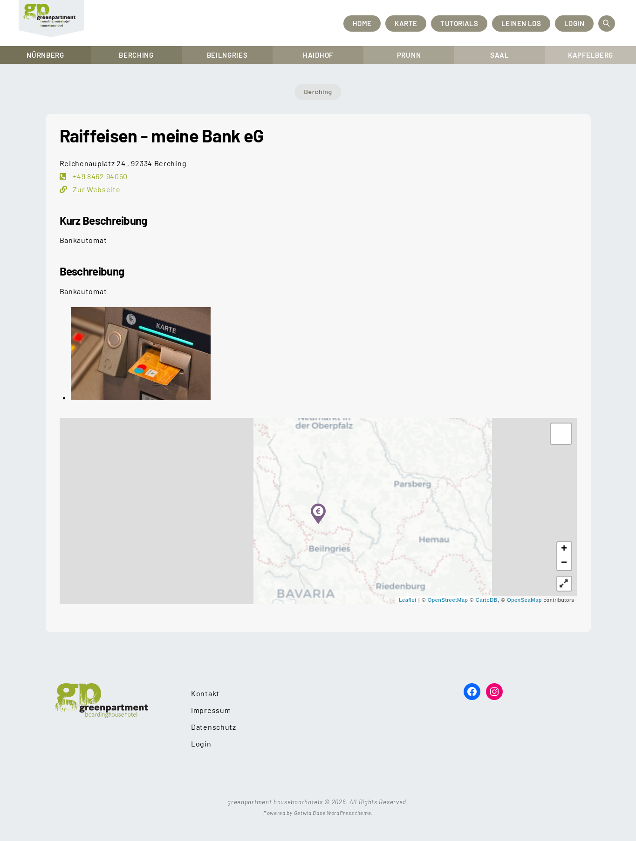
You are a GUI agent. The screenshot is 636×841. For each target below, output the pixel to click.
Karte (406, 23)
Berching (136, 55)
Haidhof (318, 55)
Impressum (211, 710)
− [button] (564, 563)
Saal (499, 55)
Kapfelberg (590, 55)
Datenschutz (213, 726)
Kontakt (205, 693)
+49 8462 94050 (100, 176)
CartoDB (487, 600)
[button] (564, 584)
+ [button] (564, 549)
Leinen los (521, 23)
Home (362, 23)
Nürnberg (45, 55)
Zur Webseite (96, 189)
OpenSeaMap (524, 600)
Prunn (409, 55)
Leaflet (408, 600)
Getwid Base (310, 813)
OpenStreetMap (448, 600)
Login (574, 23)
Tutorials (459, 23)
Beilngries (227, 55)
